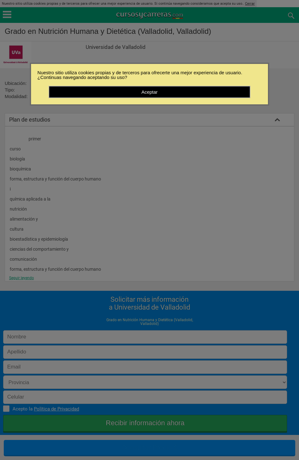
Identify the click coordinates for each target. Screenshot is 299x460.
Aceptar (149, 92)
